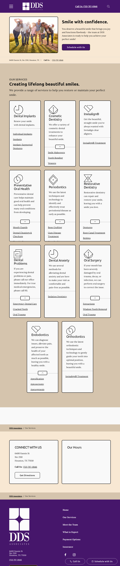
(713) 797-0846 (57, 60)
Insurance (68, 546)
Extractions (89, 303)
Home (66, 510)
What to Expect (70, 532)
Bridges (87, 238)
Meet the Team (70, 524)
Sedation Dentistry (57, 296)
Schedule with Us (76, 47)
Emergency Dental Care (25, 303)
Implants (17, 139)
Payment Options (71, 539)
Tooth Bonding (55, 157)
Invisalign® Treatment (94, 142)
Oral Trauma (19, 314)
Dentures (87, 227)
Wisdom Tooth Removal (95, 309)
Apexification (37, 378)
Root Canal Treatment (94, 232)
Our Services (69, 517)
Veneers (52, 163)
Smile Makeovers (56, 152)
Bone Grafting (55, 227)
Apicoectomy (37, 384)
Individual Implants (22, 134)
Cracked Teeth (20, 309)
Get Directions (27, 475)
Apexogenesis (37, 389)
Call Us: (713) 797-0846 (86, 6)
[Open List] (60, 147)
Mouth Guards (20, 227)
